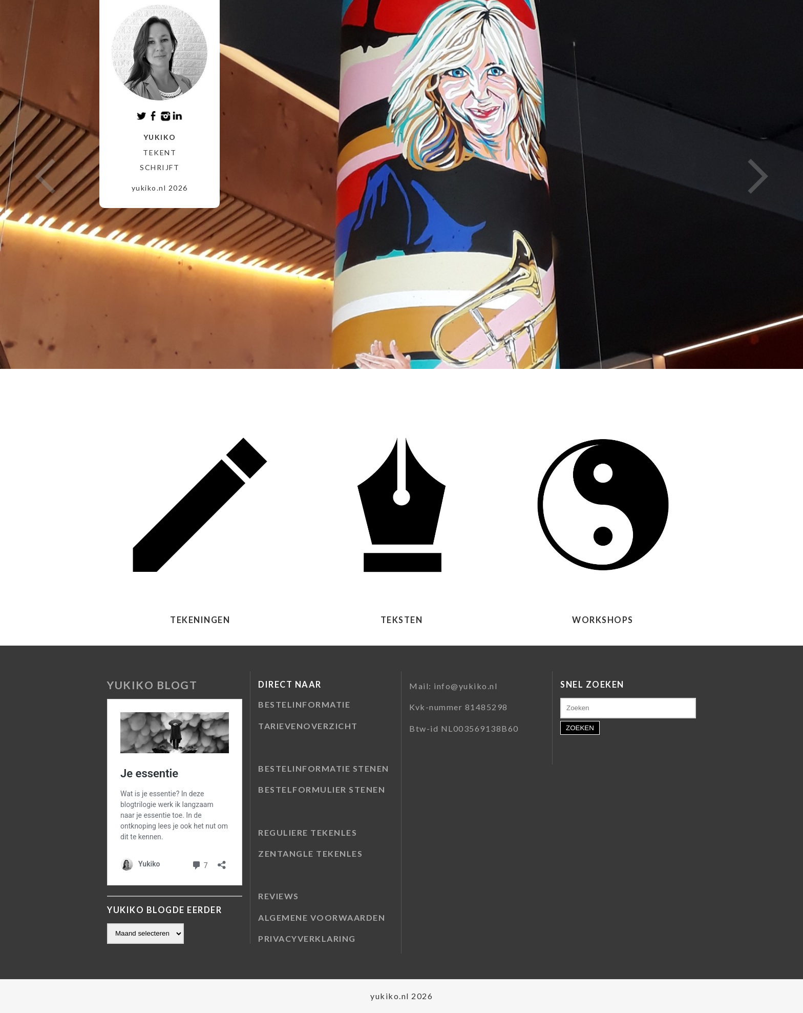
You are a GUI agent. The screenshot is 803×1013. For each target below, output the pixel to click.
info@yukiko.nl (465, 686)
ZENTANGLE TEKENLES (310, 853)
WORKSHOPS (602, 620)
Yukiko (159, 137)
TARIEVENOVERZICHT (308, 726)
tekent (159, 152)
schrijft (159, 167)
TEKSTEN (402, 620)
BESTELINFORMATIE (304, 704)
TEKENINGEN (200, 620)
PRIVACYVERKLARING (307, 938)
